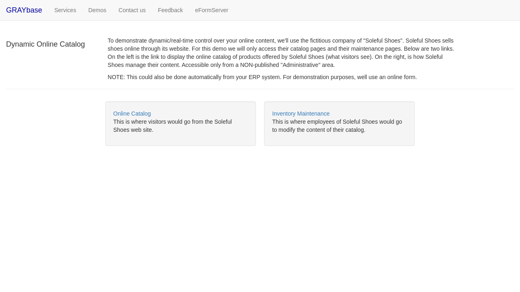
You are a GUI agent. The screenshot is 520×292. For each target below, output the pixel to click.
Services (68, 9)
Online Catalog (132, 113)
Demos (97, 10)
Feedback (170, 10)
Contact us (132, 10)
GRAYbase (24, 10)
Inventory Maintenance (301, 113)
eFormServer (211, 10)
